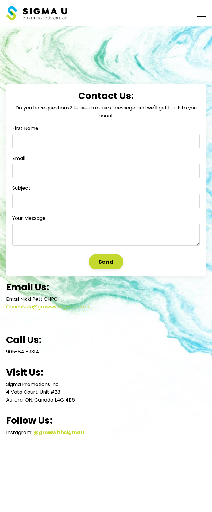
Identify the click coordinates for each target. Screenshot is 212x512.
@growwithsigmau (58, 432)
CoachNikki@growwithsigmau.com (47, 306)
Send (106, 262)
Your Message (29, 218)
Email (18, 158)
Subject (21, 188)
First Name (25, 128)
